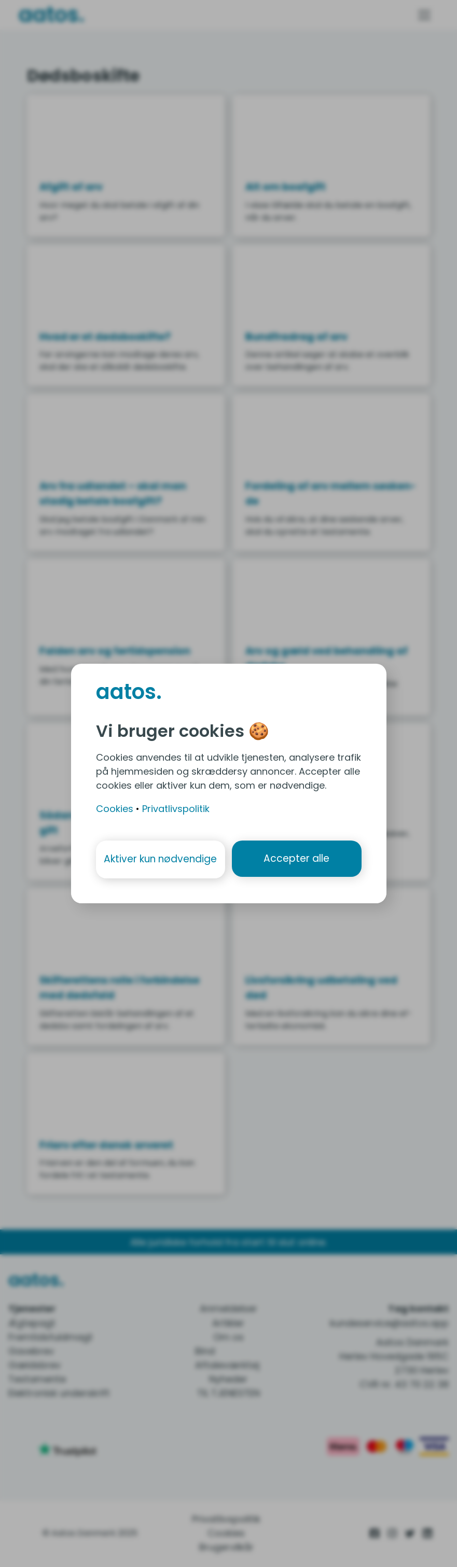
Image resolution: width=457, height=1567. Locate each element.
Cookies (114, 807)
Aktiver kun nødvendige (160, 859)
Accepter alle (297, 859)
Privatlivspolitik (176, 807)
